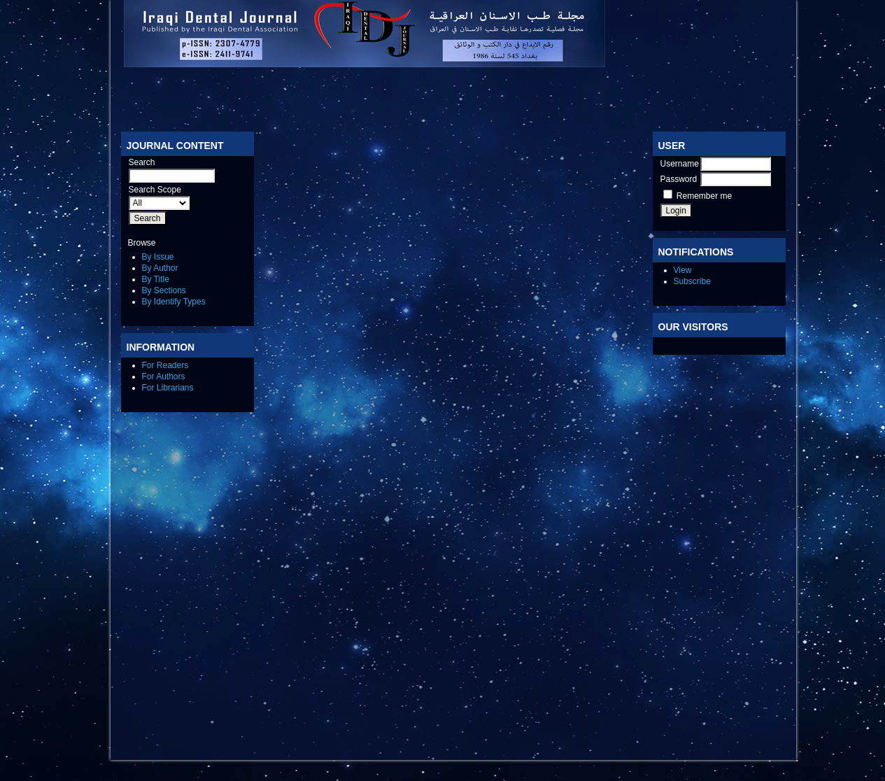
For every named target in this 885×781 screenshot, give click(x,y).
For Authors (163, 376)
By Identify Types (174, 302)
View (683, 270)
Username (679, 164)
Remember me (704, 196)
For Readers (165, 365)
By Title (155, 279)
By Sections (164, 290)
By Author (160, 268)
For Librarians (168, 388)
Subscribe (692, 281)
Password (679, 179)
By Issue (158, 257)
